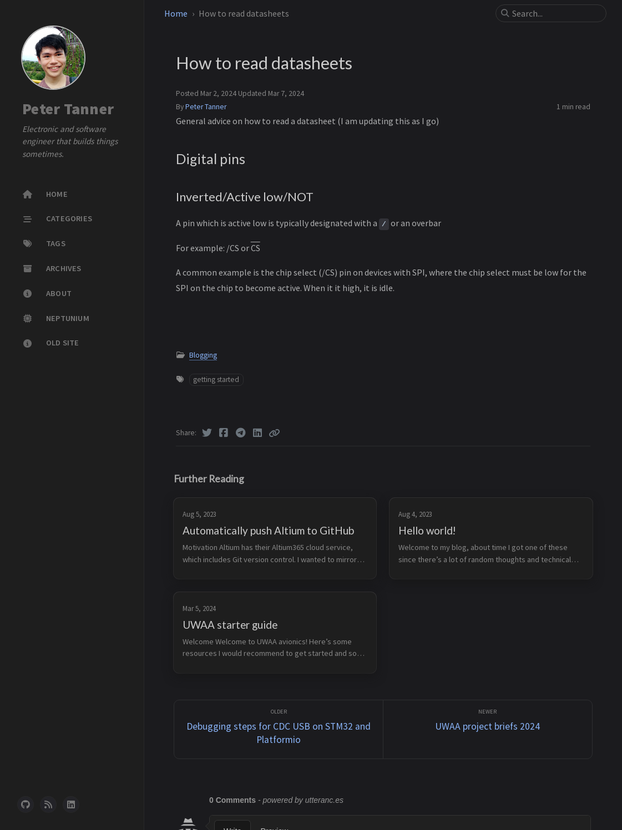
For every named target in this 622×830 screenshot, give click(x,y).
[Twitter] (207, 433)
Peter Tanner (68, 109)
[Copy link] (274, 433)
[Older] (278, 729)
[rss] (48, 804)
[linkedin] (71, 804)
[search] (555, 13)
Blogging (203, 355)
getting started (216, 379)
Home (176, 13)
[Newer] (488, 729)
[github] (25, 804)
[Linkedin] (257, 433)
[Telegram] (241, 433)
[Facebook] (224, 433)
